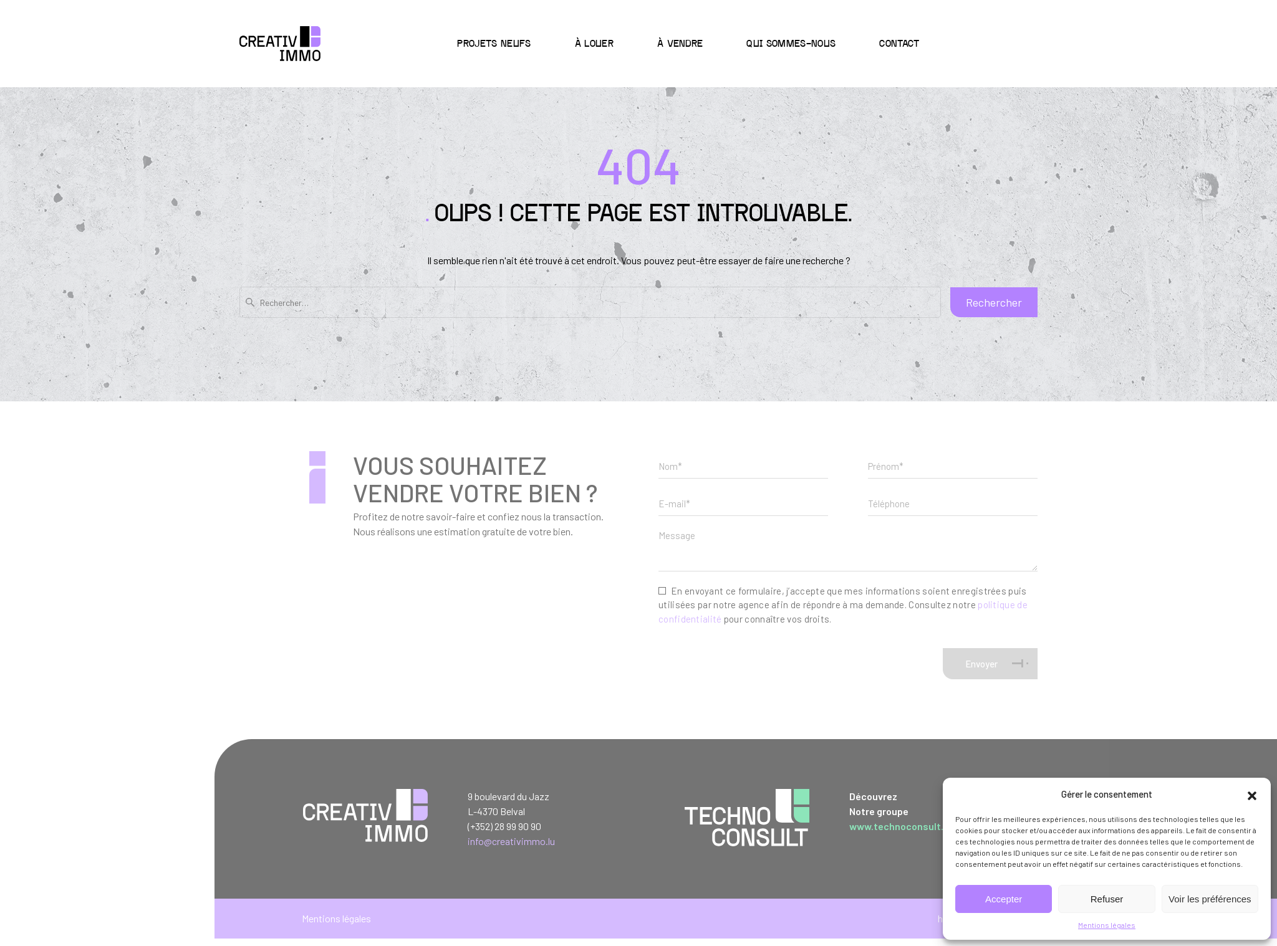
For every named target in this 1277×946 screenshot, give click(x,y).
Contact (899, 44)
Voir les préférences (1210, 899)
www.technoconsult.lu (900, 826)
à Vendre (680, 44)
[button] (1252, 794)
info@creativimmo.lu (511, 841)
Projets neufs (494, 44)
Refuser (1107, 899)
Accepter (1003, 899)
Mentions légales (1106, 924)
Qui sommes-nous (791, 44)
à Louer (594, 44)
